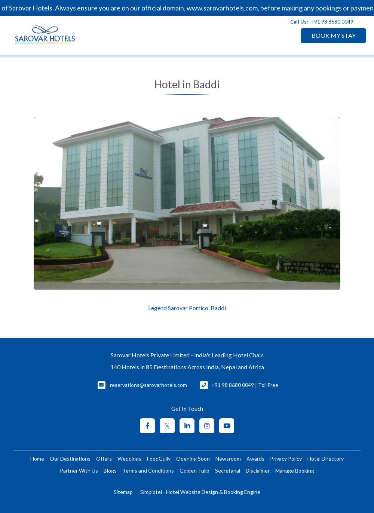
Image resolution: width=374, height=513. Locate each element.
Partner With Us (79, 470)
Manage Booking (294, 470)
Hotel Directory (325, 458)
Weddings (129, 458)
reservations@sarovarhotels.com (148, 385)
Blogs (110, 470)
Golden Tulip (194, 470)
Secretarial (227, 470)
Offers (104, 458)
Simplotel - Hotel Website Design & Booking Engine (200, 492)
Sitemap (123, 492)
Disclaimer (258, 470)
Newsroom (228, 458)
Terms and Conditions (148, 470)
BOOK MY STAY (334, 35)
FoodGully (159, 458)
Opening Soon (193, 458)
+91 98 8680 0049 (332, 22)
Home (37, 458)
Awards (255, 458)
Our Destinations (70, 458)
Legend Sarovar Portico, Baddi (187, 308)
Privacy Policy (286, 458)
